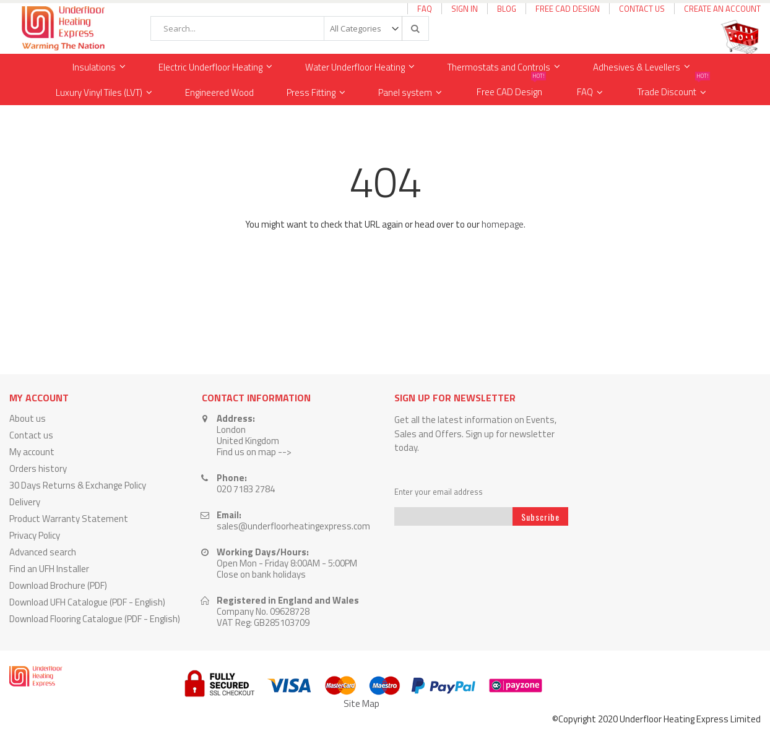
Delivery (24, 502)
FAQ (424, 8)
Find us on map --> (254, 452)
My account (31, 452)
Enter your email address (438, 492)
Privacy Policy (34, 535)
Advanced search (42, 552)
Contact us (31, 435)
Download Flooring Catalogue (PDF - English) (94, 619)
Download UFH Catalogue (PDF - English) (87, 602)
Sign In (464, 8)
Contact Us (642, 8)
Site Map (361, 703)
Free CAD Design (567, 8)
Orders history (38, 468)
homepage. (504, 224)
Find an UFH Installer (49, 569)
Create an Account (722, 8)
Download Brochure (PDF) (58, 585)
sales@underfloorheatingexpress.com (293, 526)
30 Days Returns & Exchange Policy (77, 485)
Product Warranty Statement (68, 518)
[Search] (415, 28)
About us (27, 418)
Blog (506, 8)
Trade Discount (674, 89)
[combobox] (289, 28)
